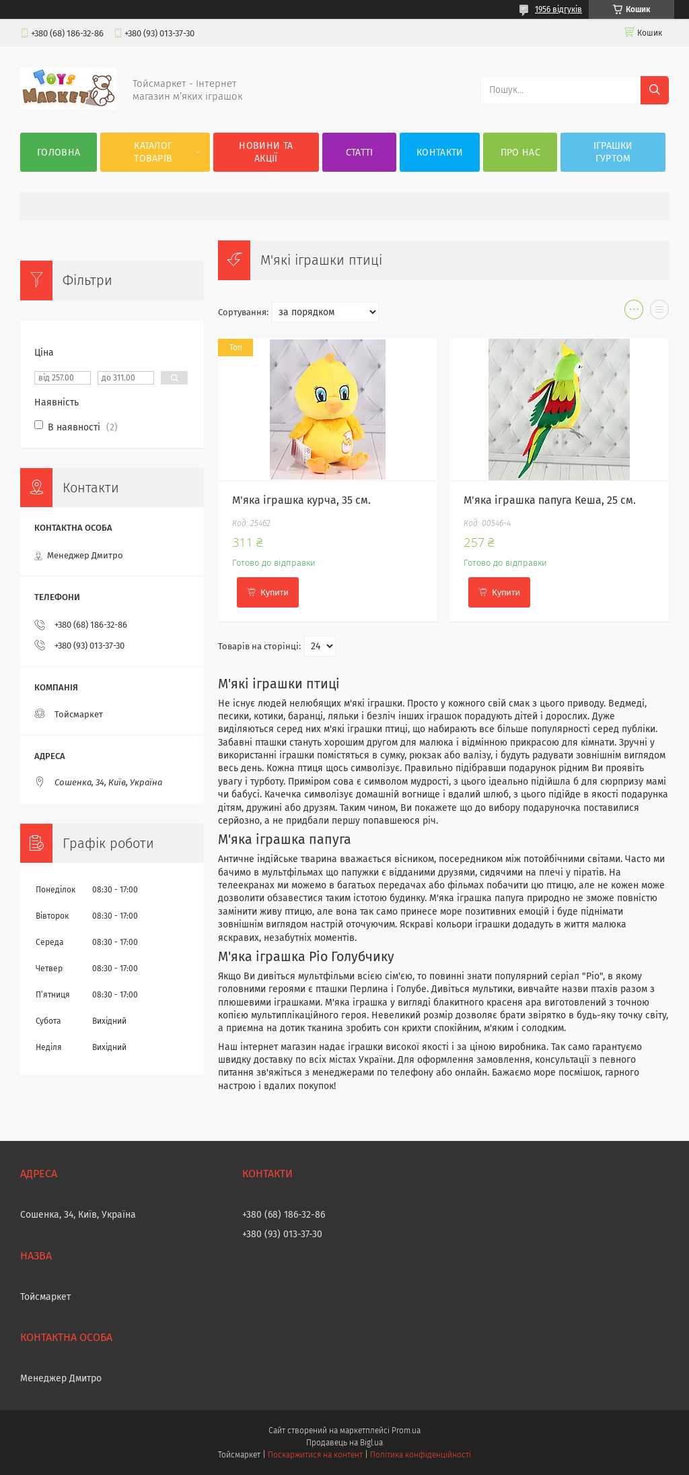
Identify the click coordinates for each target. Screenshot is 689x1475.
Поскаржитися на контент (315, 1455)
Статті (359, 152)
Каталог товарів (153, 152)
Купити (274, 592)
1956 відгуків (558, 9)
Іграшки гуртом (613, 152)
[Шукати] (655, 90)
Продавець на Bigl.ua (344, 1442)
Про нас (520, 152)
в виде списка (659, 312)
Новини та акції (266, 152)
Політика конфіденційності (420, 1455)
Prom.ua (406, 1430)
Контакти (439, 152)
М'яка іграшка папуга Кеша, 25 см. (550, 500)
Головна (58, 152)
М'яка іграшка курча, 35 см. (301, 500)
